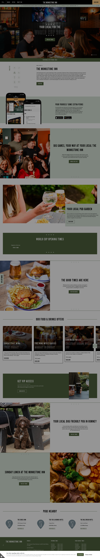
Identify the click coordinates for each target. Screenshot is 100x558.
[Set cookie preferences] (2, 555)
